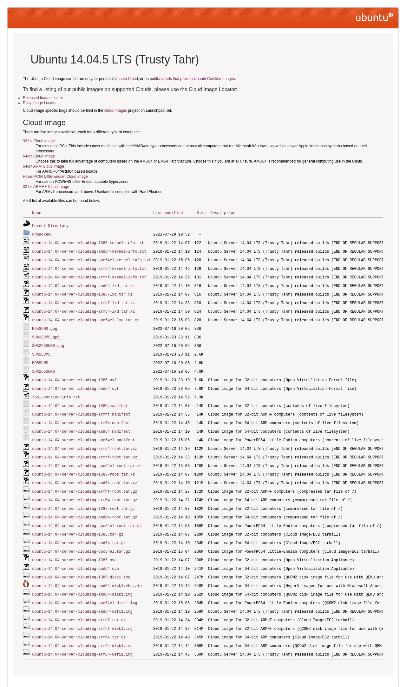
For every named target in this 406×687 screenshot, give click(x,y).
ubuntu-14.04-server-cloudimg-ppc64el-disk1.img (84, 588)
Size (201, 212)
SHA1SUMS (41, 349)
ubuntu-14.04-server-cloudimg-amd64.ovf (75, 382)
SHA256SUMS (43, 365)
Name (36, 212)
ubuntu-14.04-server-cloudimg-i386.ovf (74, 374)
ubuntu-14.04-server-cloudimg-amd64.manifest (81, 423)
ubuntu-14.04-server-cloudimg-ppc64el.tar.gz (81, 539)
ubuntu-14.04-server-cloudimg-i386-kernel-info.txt (88, 241)
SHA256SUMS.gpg (48, 341)
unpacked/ (42, 233)
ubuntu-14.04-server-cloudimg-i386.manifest (80, 398)
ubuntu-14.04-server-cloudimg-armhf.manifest (81, 407)
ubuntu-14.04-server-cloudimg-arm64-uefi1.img (82, 638)
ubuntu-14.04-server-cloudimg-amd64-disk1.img (82, 580)
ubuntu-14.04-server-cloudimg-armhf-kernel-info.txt (89, 274)
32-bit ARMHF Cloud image (46, 186)
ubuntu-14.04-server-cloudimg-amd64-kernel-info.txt (89, 250)
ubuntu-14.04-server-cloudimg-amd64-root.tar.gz (84, 506)
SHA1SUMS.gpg (45, 332)
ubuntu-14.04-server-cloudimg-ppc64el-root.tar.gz (87, 514)
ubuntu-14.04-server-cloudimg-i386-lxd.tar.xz (82, 291)
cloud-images (115, 110)
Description (222, 212)
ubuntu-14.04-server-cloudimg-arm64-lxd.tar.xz (83, 307)
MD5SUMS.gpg (44, 324)
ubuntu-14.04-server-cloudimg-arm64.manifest (81, 415)
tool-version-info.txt (56, 390)
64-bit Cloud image (39, 156)
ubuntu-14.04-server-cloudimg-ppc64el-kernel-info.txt (91, 258)
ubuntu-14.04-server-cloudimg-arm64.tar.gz (79, 621)
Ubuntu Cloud (126, 79)
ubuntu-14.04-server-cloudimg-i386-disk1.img (81, 563)
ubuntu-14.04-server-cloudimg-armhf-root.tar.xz (84, 448)
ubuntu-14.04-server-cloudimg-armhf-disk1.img (82, 613)
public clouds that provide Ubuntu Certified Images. (193, 79)
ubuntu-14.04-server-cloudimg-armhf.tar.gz (79, 605)
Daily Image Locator (40, 103)
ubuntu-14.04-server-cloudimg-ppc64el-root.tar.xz (87, 456)
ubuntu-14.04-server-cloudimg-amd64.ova (75, 555)
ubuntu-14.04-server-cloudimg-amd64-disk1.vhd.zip (87, 572)
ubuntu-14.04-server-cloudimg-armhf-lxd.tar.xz (83, 299)
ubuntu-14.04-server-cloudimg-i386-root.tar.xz (83, 464)
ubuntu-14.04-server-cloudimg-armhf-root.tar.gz (84, 481)
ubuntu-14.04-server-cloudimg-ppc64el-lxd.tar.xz (85, 316)
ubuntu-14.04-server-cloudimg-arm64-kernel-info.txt (89, 266)
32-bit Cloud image (39, 141)
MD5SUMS (40, 357)
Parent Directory (50, 225)
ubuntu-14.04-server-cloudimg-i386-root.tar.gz (83, 497)
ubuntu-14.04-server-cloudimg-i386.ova (74, 547)
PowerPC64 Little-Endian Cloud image (55, 176)
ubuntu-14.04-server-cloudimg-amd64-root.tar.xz (84, 473)
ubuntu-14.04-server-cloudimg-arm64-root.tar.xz (84, 440)
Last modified (168, 212)
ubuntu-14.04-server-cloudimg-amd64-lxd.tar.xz (83, 283)
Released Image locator (43, 98)
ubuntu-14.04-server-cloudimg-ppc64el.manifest (83, 431)
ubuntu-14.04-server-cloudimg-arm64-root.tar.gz (84, 489)
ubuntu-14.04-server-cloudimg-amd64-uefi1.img (82, 596)
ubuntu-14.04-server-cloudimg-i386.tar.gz (77, 522)
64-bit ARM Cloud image (43, 166)
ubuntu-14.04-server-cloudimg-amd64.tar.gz (79, 530)
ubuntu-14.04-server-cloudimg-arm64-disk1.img (82, 629)
